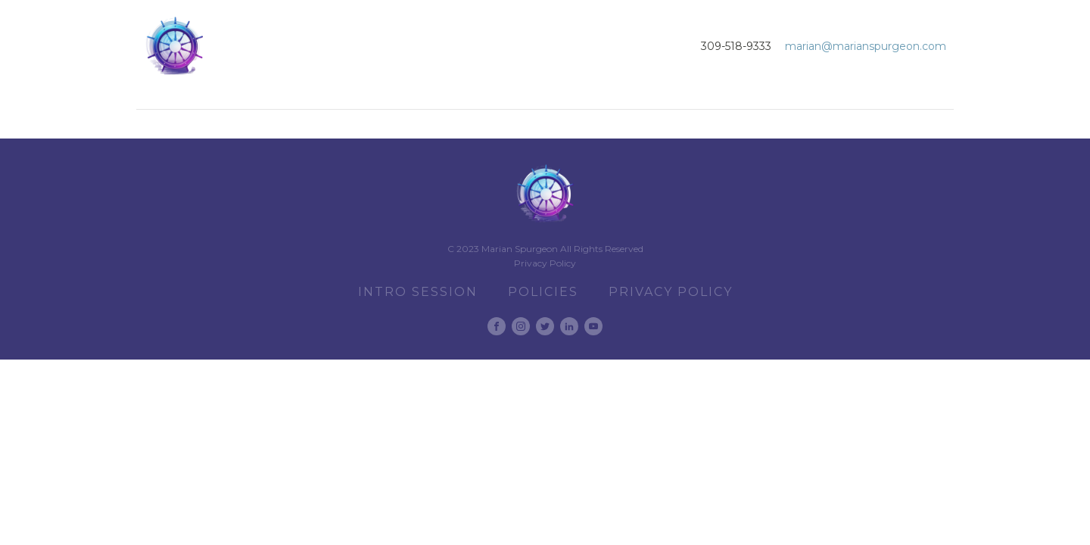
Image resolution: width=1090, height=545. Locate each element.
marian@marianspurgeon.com (865, 46)
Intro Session (418, 292)
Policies (543, 292)
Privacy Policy (545, 263)
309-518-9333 (736, 46)
